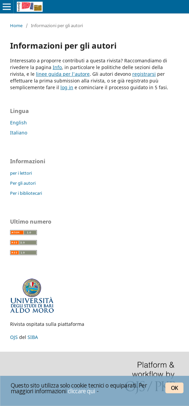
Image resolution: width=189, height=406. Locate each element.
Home (16, 25)
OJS (14, 337)
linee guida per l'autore (63, 74)
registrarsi (144, 74)
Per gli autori (23, 183)
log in (66, 87)
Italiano (18, 132)
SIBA (33, 337)
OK (174, 388)
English (18, 122)
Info (57, 67)
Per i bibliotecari (26, 193)
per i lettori (21, 173)
